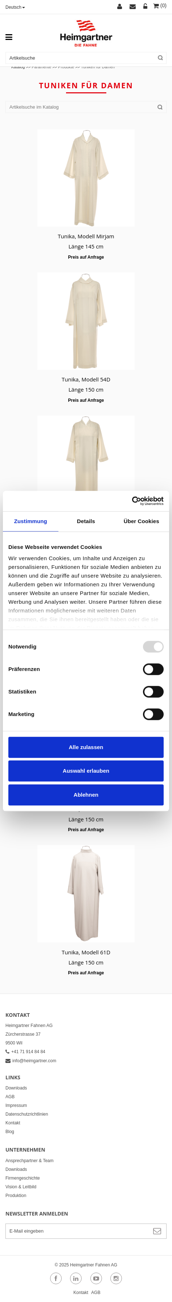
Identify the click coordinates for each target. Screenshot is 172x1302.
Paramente (41, 67)
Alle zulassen (86, 747)
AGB (10, 1096)
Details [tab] (86, 521)
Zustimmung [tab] (30, 521)
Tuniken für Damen (98, 67)
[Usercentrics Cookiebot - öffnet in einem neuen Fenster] (132, 501)
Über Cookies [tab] (141, 521)
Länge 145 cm (86, 246)
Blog (9, 1131)
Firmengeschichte (22, 1178)
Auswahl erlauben (86, 771)
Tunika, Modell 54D (86, 379)
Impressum (16, 1105)
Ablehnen (86, 795)
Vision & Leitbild (20, 1186)
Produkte (66, 67)
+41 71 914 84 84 (25, 1051)
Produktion (15, 1195)
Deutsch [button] (15, 7)
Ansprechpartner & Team (29, 1160)
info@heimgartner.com (30, 1060)
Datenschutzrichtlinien (26, 1114)
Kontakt (12, 1122)
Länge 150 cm (86, 389)
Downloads (16, 1088)
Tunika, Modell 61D (86, 952)
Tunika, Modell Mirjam (86, 236)
